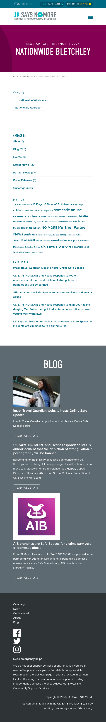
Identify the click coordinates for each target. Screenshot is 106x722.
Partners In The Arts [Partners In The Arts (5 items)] (46, 234)
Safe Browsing (23, 4)
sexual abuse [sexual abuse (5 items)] (76, 234)
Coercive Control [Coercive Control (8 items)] (33, 210)
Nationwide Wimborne (30, 100)
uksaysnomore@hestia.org (76, 708)
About (17, 141)
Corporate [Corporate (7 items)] (48, 210)
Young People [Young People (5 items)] (37, 252)
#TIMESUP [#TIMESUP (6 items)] (27, 204)
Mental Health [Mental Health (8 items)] (20, 228)
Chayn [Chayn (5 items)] (80, 204)
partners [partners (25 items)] (30, 234)
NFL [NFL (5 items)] (39, 228)
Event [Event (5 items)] (43, 216)
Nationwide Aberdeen (30, 108)
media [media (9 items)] (76, 221)
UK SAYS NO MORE (35, 16)
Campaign (19, 604)
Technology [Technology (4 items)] (29, 247)
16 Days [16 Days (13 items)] (38, 204)
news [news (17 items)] (33, 227)
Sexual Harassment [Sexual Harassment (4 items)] (43, 240)
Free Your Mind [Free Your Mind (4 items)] (52, 216)
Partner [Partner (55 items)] (65, 227)
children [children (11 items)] (18, 210)
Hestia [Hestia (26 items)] (82, 216)
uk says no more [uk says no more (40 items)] (56, 246)
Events (17, 157)
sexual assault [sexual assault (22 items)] (24, 240)
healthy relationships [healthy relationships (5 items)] (68, 216)
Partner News (21, 173)
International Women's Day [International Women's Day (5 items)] (24, 221)
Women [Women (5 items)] (27, 252)
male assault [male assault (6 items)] (42, 221)
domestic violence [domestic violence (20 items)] (26, 216)
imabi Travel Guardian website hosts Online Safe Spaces (48, 268)
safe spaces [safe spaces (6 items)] (65, 234)
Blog (16, 149)
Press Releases (22, 180)
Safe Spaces (52, 4)
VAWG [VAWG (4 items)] (21, 252)
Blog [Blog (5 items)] (75, 204)
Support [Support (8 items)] (74, 240)
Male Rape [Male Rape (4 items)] (53, 221)
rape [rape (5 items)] (57, 234)
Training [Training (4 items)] (37, 247)
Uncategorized (22, 188)
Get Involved (21, 613)
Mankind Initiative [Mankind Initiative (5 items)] (65, 221)
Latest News (21, 165)
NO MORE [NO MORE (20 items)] (49, 227)
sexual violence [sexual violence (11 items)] (60, 240)
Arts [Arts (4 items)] (71, 204)
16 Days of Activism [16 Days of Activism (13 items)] (56, 204)
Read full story (26, 436)
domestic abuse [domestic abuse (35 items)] (67, 210)
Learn (16, 609)
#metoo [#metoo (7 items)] (17, 204)
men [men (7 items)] (83, 221)
